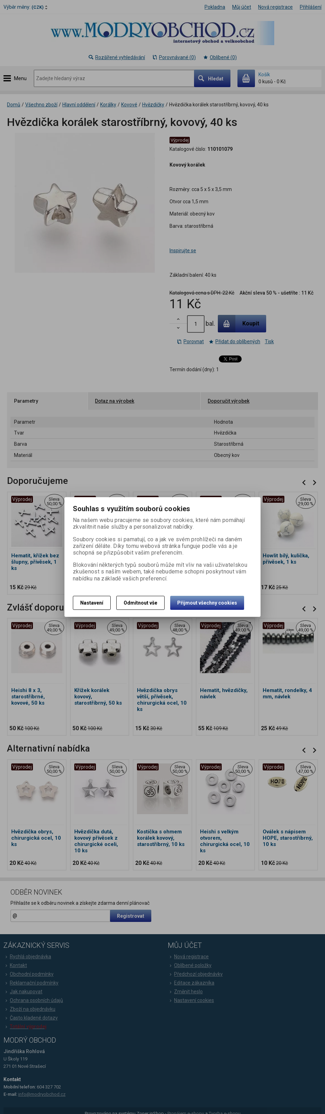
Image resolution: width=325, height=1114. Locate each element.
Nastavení (91, 603)
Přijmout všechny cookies (207, 603)
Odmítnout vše (140, 603)
